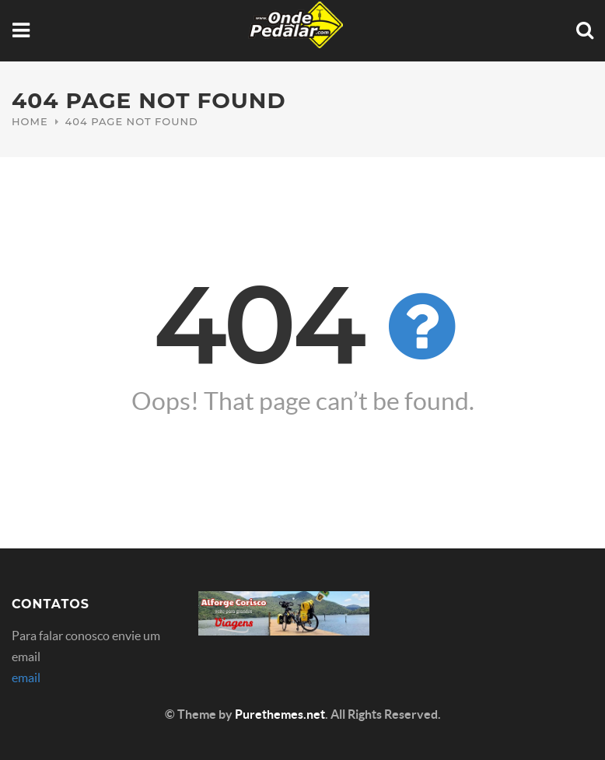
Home (30, 121)
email (26, 678)
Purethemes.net (280, 714)
